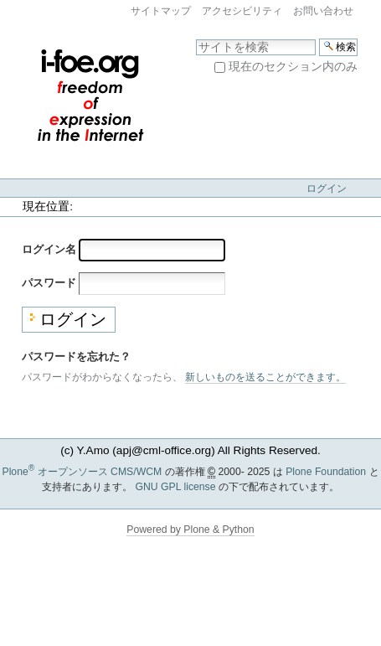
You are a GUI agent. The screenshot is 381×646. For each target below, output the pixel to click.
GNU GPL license (175, 487)
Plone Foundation (326, 472)
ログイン (326, 188)
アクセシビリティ (242, 11)
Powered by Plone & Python (190, 529)
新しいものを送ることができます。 (265, 377)
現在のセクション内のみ (293, 66)
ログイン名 (49, 249)
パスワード (49, 282)
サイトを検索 (195, 38)
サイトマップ (161, 11)
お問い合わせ (323, 11)
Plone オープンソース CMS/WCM (82, 472)
